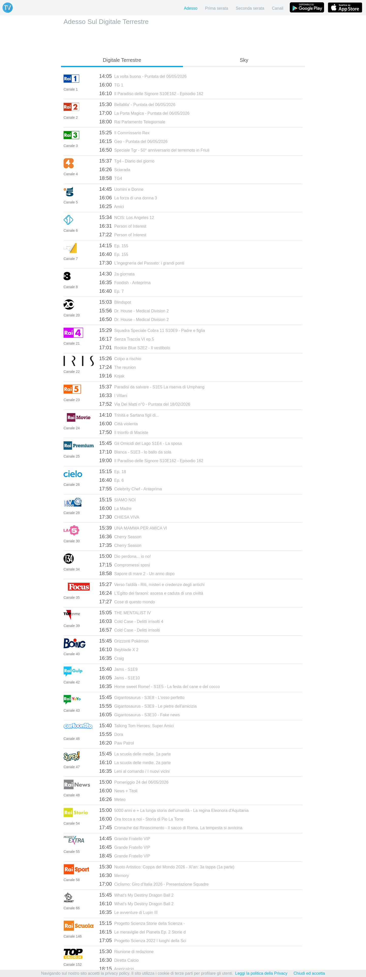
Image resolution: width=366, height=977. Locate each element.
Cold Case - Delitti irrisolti (129, 630)
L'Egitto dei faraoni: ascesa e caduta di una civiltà (151, 593)
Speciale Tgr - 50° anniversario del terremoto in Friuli (154, 150)
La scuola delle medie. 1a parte (135, 753)
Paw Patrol (116, 743)
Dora (111, 734)
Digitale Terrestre (122, 60)
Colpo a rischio (120, 358)
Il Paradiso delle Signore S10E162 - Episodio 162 (151, 93)
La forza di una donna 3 (128, 197)
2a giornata (117, 273)
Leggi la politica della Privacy (261, 973)
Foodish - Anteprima (125, 282)
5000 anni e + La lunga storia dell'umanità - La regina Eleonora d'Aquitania (174, 810)
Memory (114, 875)
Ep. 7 (111, 291)
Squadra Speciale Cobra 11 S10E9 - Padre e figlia (152, 330)
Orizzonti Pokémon (124, 641)
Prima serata (216, 8)
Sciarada (114, 169)
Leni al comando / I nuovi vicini (134, 771)
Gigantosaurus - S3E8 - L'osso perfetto (142, 697)
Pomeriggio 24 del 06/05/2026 (134, 782)
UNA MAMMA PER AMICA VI (133, 528)
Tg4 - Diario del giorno (127, 161)
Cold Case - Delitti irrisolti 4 (131, 621)
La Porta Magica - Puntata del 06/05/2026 (144, 113)
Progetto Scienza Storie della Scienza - (142, 923)
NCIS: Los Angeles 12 (126, 217)
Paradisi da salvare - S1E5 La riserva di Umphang (151, 386)
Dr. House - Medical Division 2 (134, 310)
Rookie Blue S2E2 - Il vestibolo (134, 347)
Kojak (112, 375)
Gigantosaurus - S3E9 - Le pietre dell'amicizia (148, 706)
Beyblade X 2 (119, 649)
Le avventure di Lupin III (128, 912)
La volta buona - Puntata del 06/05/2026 (143, 76)
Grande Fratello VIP (124, 838)
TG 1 (111, 85)
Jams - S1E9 (118, 669)
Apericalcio (116, 968)
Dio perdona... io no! (125, 556)
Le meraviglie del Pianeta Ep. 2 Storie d (142, 932)
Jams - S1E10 (119, 677)
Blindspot (115, 302)
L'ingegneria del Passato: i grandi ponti (141, 263)
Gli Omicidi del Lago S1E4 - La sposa (140, 443)
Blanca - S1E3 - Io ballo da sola (135, 452)
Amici (111, 206)
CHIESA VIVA (119, 517)
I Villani (113, 395)
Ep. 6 (111, 480)
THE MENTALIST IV (125, 612)
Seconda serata (250, 8)
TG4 (110, 178)
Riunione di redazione (126, 951)
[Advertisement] (183, 39)
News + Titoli (118, 790)
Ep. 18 (112, 471)
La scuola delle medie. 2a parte (135, 762)
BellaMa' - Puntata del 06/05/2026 (137, 104)
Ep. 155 (113, 245)
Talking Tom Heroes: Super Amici (136, 725)
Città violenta (118, 423)
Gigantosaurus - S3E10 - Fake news (139, 714)
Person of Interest (122, 226)
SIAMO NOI (117, 499)
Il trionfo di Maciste (123, 432)
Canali (277, 8)
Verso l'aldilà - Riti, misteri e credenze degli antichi (152, 584)
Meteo (112, 799)
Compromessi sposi (124, 564)
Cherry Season (120, 536)
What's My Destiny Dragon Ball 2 (136, 895)
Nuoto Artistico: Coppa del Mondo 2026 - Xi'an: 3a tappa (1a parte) (166, 866)
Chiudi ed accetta (309, 973)
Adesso (190, 8)
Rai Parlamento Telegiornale (132, 121)
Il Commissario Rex (124, 132)
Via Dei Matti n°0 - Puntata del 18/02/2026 (144, 404)
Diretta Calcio (119, 960)
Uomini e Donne (121, 189)
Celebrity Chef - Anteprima (130, 488)
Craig (111, 658)
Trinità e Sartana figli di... (129, 415)
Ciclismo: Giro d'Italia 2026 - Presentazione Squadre (154, 884)
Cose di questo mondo (127, 601)
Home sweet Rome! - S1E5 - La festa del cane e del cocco (159, 686)
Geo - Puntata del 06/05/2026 (133, 141)
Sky (244, 60)
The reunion (117, 367)
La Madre (115, 508)
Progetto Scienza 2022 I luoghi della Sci (142, 940)
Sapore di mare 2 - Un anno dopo (137, 573)
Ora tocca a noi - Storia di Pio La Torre (141, 819)
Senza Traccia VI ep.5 (126, 339)
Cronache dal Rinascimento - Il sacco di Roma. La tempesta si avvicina (170, 827)
